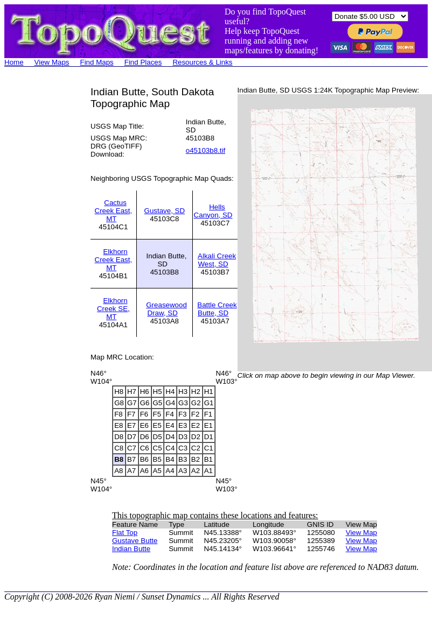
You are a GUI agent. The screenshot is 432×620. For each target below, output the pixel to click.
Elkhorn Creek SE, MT (113, 309)
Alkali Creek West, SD (217, 260)
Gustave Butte (134, 541)
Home (14, 62)
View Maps (51, 62)
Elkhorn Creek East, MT (114, 260)
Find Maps (97, 62)
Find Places (143, 62)
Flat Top (124, 533)
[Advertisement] (47, 247)
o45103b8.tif (205, 150)
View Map (361, 533)
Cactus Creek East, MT (114, 211)
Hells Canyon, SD (213, 211)
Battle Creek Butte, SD (216, 309)
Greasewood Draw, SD (166, 309)
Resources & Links (202, 62)
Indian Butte (131, 549)
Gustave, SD (164, 211)
